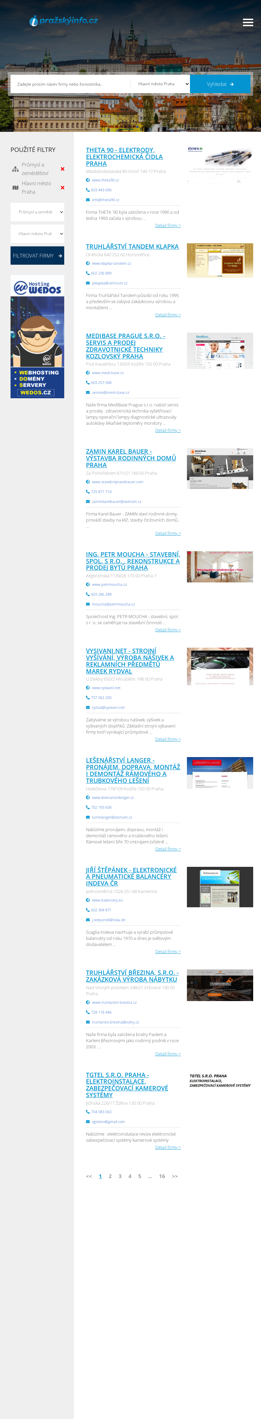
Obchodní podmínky (90, 1352)
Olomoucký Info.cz (215, 1386)
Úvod (18, 1344)
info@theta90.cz (105, 199)
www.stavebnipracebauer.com (117, 481)
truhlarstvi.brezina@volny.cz (115, 1021)
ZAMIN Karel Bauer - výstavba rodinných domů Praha (131, 458)
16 (162, 1176)
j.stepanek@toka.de (108, 919)
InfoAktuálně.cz (62, 1412)
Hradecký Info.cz (152, 1378)
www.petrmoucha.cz (109, 584)
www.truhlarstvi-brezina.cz (114, 1002)
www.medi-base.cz (108, 372)
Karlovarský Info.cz (215, 1395)
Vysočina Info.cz (152, 1369)
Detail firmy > (168, 225)
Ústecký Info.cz (150, 1352)
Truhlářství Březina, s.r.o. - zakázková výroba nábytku (132, 975)
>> (175, 1176)
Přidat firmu (81, 1344)
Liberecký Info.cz (152, 1395)
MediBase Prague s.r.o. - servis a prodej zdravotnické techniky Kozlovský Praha (125, 346)
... (150, 1176)
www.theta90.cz (105, 179)
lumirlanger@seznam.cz (112, 817)
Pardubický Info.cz (154, 1344)
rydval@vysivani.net (108, 707)
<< (89, 1176)
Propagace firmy (29, 1378)
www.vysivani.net (106, 687)
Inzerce (20, 1361)
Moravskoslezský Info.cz (159, 1361)
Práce (18, 1369)
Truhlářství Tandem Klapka (132, 246)
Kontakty (78, 1369)
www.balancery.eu (107, 900)
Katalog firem (26, 1352)
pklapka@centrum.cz (109, 282)
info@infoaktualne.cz (132, 1265)
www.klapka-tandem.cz (111, 263)
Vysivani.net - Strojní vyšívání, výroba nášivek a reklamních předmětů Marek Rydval (130, 661)
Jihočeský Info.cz (213, 1361)
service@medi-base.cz (110, 392)
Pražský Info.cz (211, 1352)
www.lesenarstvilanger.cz (113, 797)
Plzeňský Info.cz (212, 1344)
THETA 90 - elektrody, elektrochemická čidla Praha (124, 157)
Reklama (21, 1386)
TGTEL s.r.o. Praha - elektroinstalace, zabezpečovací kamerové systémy (127, 1085)
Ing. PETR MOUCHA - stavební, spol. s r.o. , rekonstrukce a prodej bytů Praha (133, 561)
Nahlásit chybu (84, 1378)
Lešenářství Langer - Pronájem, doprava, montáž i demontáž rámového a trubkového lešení (133, 770)
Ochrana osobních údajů (94, 1361)
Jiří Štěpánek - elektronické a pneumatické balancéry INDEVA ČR (131, 877)
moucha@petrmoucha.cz (113, 604)
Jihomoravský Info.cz (156, 1386)
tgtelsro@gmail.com (108, 1121)
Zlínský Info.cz (210, 1369)
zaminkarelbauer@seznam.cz (116, 501)
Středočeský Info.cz (216, 1378)
